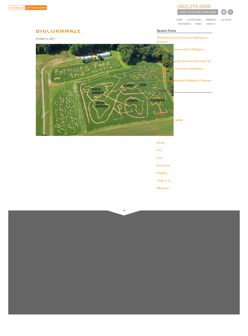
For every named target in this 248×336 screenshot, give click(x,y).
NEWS (223, 14)
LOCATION (193, 14)
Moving (161, 151)
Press (160, 166)
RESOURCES (209, 14)
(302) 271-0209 (163, 6)
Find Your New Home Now (204, 6)
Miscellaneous (165, 143)
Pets (159, 158)
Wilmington (164, 196)
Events (161, 105)
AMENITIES (178, 14)
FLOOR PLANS (161, 14)
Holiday (161, 120)
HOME (146, 14)
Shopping (162, 181)
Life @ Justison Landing (171, 128)
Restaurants (164, 173)
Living (160, 135)
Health (161, 113)
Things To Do (164, 188)
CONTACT (235, 14)
